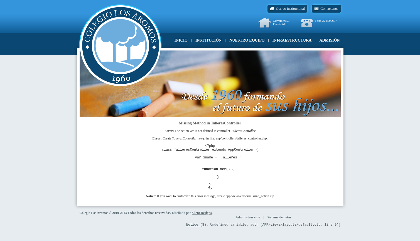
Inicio (181, 40)
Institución (208, 40)
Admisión (329, 40)
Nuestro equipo (246, 40)
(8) (196, 235)
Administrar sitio (247, 227)
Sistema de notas (279, 227)
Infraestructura (292, 40)
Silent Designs (202, 223)
